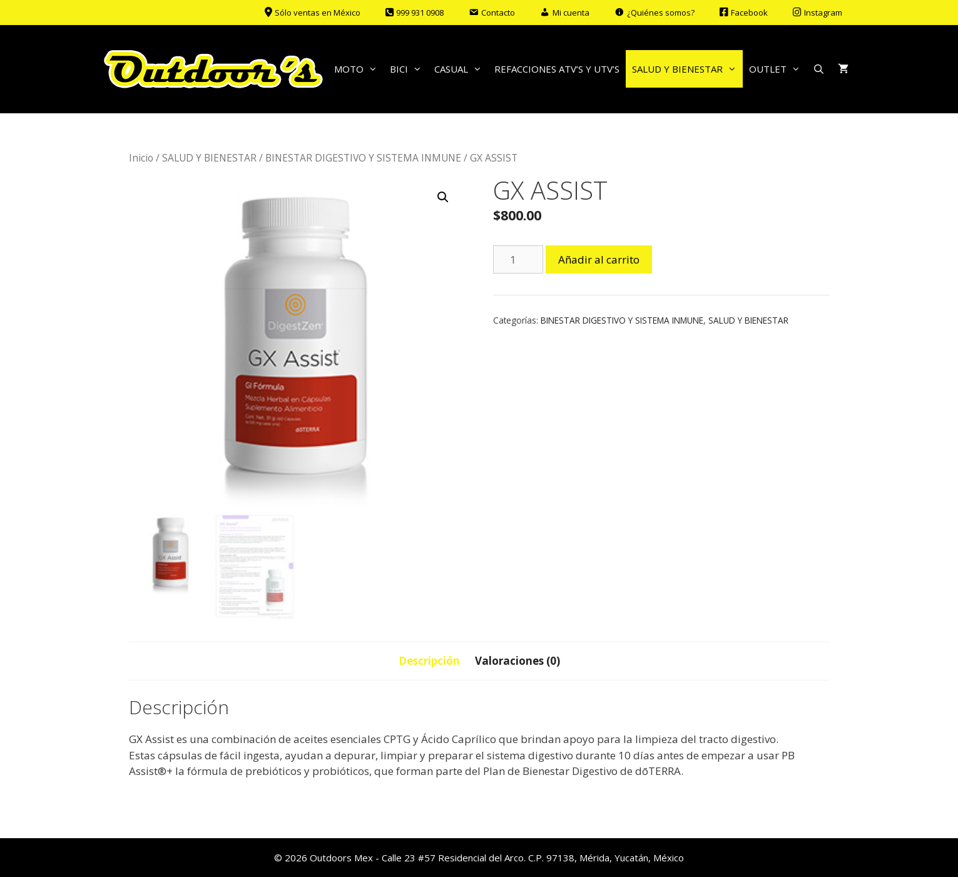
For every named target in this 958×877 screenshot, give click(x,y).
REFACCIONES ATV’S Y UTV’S (556, 69)
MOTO (359, 69)
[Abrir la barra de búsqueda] (819, 69)
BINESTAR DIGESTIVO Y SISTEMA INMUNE (363, 158)
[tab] (429, 661)
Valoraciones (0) (517, 661)
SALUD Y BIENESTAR (687, 69)
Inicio (141, 158)
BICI (409, 69)
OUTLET (778, 69)
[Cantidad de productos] (518, 259)
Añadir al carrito (599, 259)
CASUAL (461, 69)
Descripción (429, 661)
